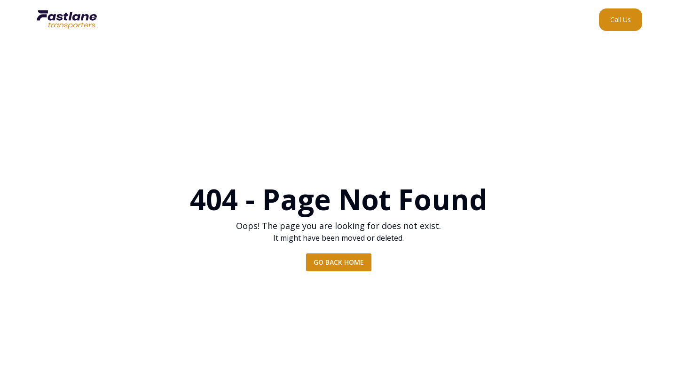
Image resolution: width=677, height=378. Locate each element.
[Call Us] (620, 19)
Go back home (339, 262)
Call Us (620, 19)
